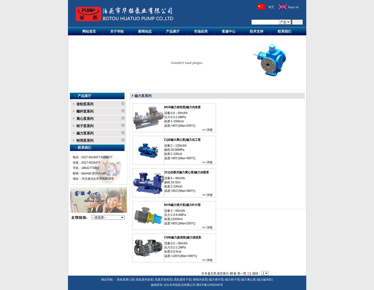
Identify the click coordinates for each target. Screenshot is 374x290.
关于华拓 (117, 31)
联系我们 (284, 31)
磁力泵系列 (84, 133)
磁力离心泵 (248, 279)
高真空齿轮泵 (163, 279)
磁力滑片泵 (216, 279)
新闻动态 (145, 31)
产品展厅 (173, 31)
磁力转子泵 (232, 279)
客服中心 (228, 31)
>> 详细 (207, 130)
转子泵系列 (84, 126)
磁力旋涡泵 (264, 279)
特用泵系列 (84, 140)
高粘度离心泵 (125, 279)
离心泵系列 (84, 119)
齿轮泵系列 (84, 104)
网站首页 (89, 31)
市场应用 (201, 31)
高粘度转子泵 (182, 279)
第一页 (241, 273)
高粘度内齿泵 (144, 279)
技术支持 (256, 31)
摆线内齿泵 (200, 279)
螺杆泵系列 (84, 111)
